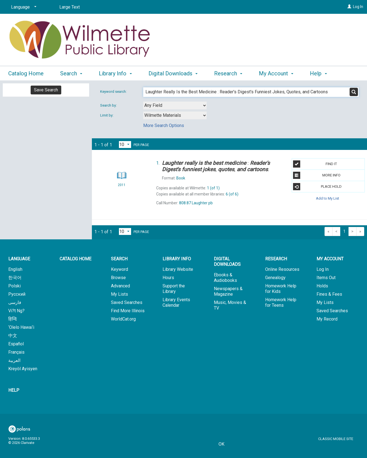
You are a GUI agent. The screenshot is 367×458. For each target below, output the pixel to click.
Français (16, 352)
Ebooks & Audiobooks (225, 277)
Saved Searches (126, 302)
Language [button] (19, 258)
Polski (14, 285)
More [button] (321, 73)
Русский (16, 294)
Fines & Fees (329, 294)
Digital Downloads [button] (173, 72)
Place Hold (317, 186)
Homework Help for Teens (280, 302)
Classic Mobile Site (335, 439)
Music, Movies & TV (230, 305)
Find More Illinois (128, 310)
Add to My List (327, 198)
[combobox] (175, 105)
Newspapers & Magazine (228, 291)
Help (13, 390)
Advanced (120, 285)
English (15, 269)
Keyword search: (113, 91)
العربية (14, 360)
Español (16, 343)
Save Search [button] (46, 89)
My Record (327, 319)
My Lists (119, 294)
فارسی (14, 302)
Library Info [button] (115, 72)
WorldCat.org (123, 319)
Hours (168, 277)
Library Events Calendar (176, 302)
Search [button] (71, 72)
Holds (322, 285)
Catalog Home (26, 72)
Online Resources (282, 269)
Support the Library (174, 288)
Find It (315, 164)
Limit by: (107, 115)
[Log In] (349, 6)
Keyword (119, 269)
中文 (12, 335)
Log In (358, 6)
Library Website (178, 269)
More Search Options (163, 125)
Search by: (109, 105)
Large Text (69, 7)
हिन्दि (12, 319)
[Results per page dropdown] (125, 144)
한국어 (15, 277)
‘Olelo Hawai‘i (21, 327)
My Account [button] (276, 72)
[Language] (22, 7)
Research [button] (228, 72)
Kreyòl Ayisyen (22, 368)
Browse (118, 277)
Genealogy (275, 277)
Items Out (326, 277)
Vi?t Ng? (16, 310)
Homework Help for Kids (280, 288)
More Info (317, 175)
